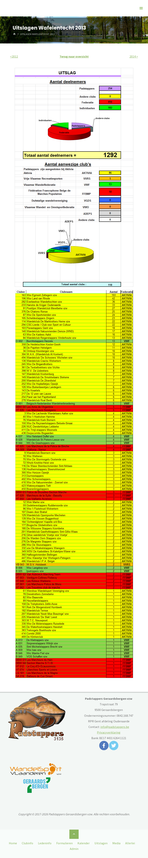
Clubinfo (27, 843)
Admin (74, 849)
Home (13, 843)
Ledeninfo (44, 843)
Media (116, 843)
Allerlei (130, 843)
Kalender (83, 843)
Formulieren (64, 843)
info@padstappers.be (114, 727)
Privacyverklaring (108, 732)
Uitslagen (101, 843)
